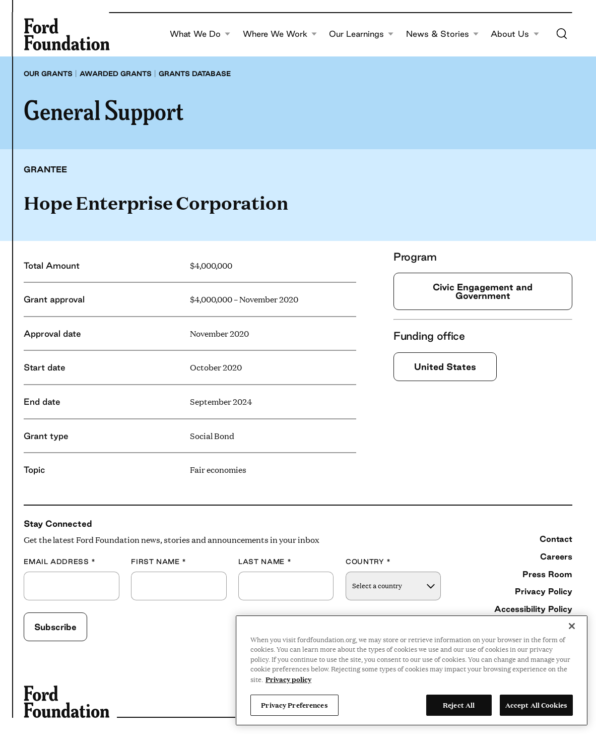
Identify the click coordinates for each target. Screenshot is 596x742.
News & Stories (442, 34)
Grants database (195, 74)
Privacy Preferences (294, 705)
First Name (158, 562)
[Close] (572, 626)
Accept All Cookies (536, 705)
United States (445, 366)
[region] (411, 670)
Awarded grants (116, 74)
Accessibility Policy (533, 608)
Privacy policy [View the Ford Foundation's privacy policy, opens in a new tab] (288, 679)
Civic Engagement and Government (483, 291)
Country (368, 562)
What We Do (200, 34)
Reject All (459, 705)
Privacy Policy (543, 591)
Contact (556, 538)
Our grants (48, 74)
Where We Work (280, 34)
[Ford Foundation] (66, 34)
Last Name (264, 562)
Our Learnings (361, 34)
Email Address (60, 562)
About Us (515, 34)
